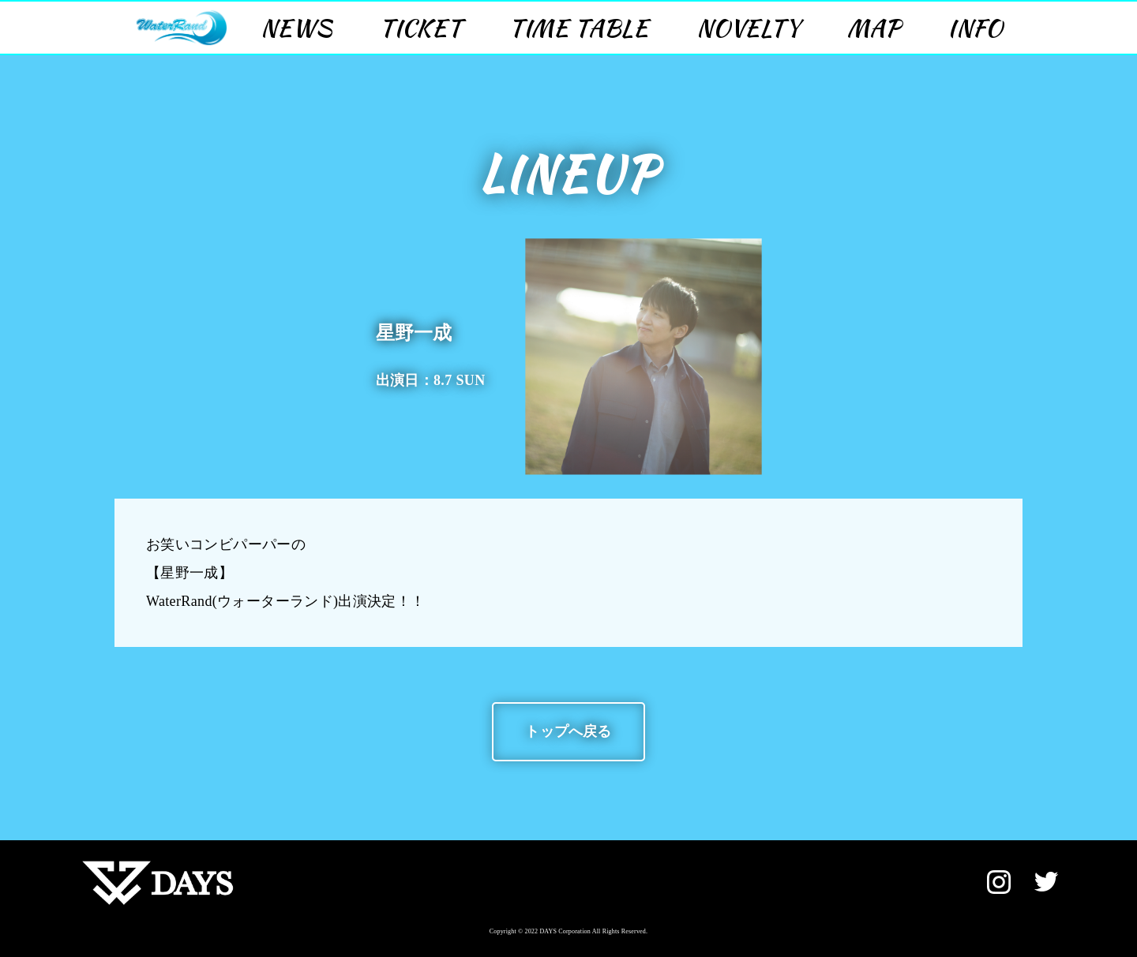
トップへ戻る (568, 731)
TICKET (421, 27)
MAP (874, 27)
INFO (975, 27)
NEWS (296, 27)
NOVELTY (748, 27)
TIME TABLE (579, 27)
